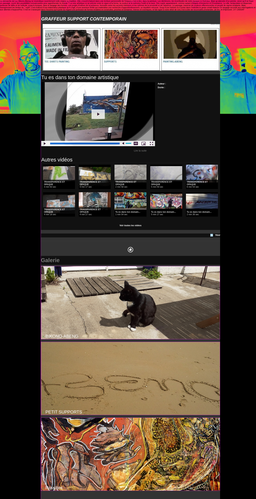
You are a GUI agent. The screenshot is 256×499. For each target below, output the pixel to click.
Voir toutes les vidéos (130, 225)
